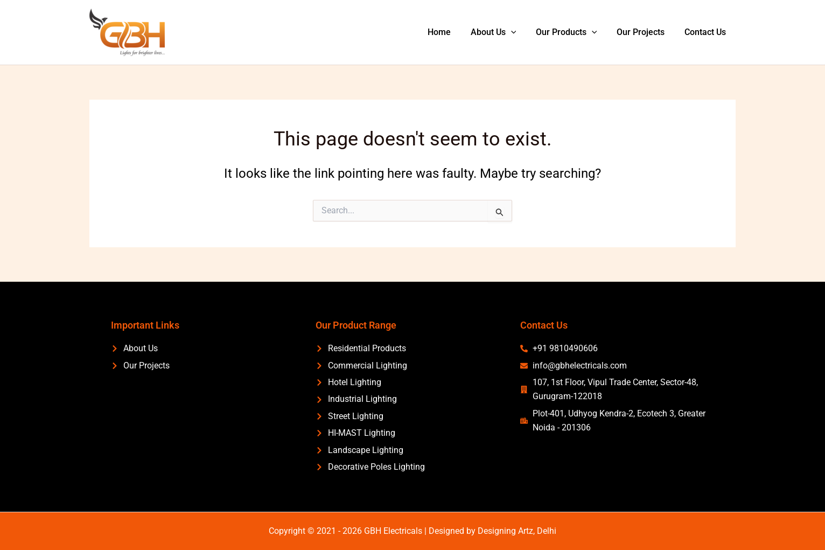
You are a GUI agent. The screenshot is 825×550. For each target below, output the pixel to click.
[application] (519, 32)
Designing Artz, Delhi (517, 531)
